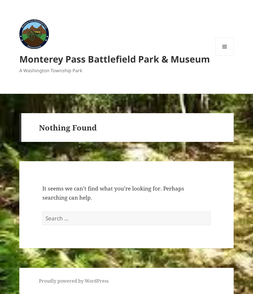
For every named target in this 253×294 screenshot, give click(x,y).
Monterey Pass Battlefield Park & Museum (114, 59)
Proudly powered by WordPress (74, 281)
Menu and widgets (225, 55)
